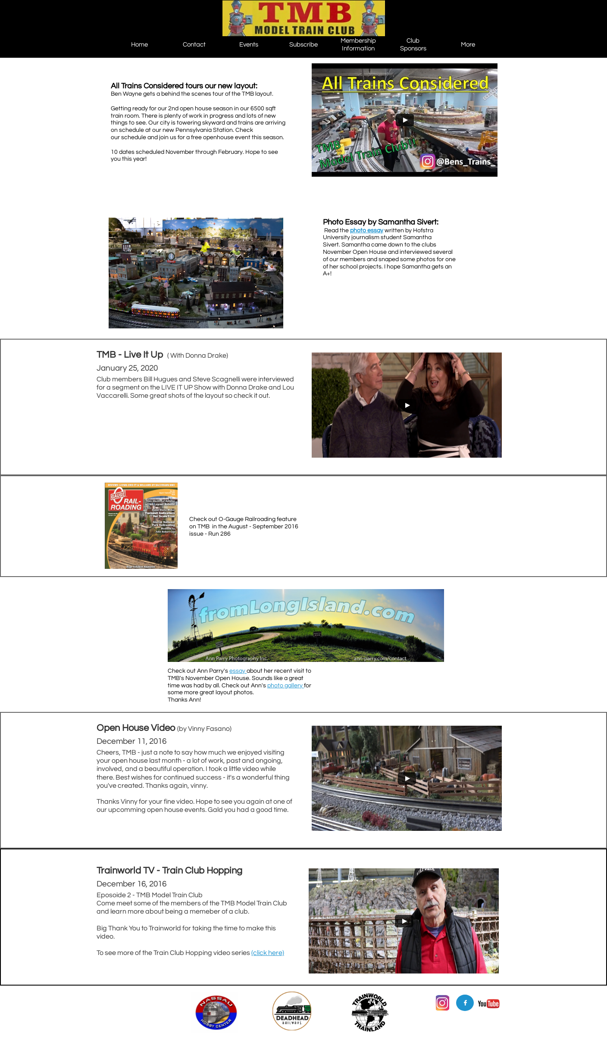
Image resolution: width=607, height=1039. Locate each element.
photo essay (366, 231)
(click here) (267, 952)
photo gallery (285, 686)
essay (238, 671)
